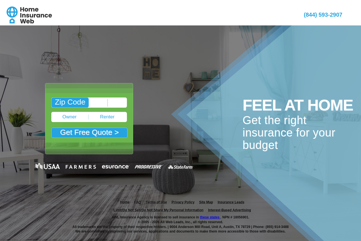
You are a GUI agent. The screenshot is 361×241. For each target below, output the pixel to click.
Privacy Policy (183, 202)
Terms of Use (156, 202)
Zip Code (70, 102)
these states (210, 217)
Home (124, 202)
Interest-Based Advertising (229, 210)
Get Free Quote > (89, 132)
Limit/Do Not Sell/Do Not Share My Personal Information (159, 210)
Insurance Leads (231, 202)
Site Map (206, 202)
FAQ (137, 202)
